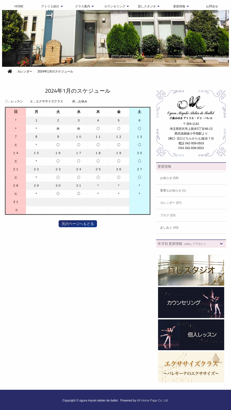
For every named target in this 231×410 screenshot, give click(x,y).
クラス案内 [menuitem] (82, 6)
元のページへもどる (78, 224)
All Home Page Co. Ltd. (153, 400)
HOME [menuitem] (18, 6)
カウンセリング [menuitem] (114, 6)
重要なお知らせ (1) (173, 190)
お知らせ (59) (169, 178)
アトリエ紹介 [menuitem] (50, 6)
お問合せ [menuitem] (212, 6)
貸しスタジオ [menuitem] (147, 6)
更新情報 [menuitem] (179, 6)
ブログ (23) (167, 215)
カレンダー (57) (170, 202)
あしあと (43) (169, 227)
